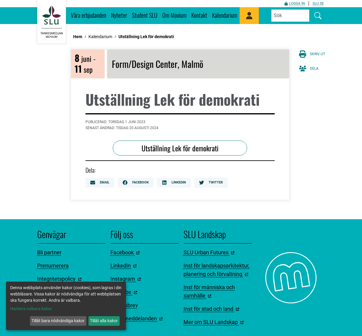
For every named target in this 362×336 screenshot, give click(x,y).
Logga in (294, 4)
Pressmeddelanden (136, 318)
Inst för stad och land (211, 309)
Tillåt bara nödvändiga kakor (58, 320)
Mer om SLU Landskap (214, 322)
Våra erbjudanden (88, 15)
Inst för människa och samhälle (209, 291)
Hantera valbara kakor (31, 308)
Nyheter (119, 15)
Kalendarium (224, 15)
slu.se (318, 4)
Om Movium (174, 15)
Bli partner (49, 252)
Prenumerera (53, 265)
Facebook (136, 182)
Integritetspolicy (59, 279)
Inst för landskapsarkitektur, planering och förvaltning (217, 269)
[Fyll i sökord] (290, 15)
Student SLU (144, 15)
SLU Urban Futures (209, 252)
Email (99, 182)
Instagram (125, 279)
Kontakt (199, 15)
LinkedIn (174, 182)
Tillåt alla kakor (104, 320)
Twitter (211, 182)
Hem (77, 36)
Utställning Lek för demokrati (146, 36)
